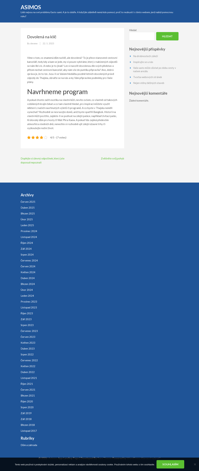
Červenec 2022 (29, 360)
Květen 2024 (28, 272)
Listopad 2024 (29, 236)
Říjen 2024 (27, 242)
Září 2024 (26, 248)
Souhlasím (170, 464)
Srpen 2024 (27, 254)
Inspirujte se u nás (143, 61)
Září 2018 (26, 418)
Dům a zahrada (29, 445)
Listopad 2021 (29, 377)
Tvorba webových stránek (147, 77)
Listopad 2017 (29, 430)
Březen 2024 (28, 283)
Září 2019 (26, 413)
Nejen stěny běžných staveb (148, 82)
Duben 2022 (28, 372)
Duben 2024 (28, 278)
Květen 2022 (28, 366)
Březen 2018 (28, 424)
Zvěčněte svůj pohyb (112, 158)
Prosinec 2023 (29, 301)
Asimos (31, 7)
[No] (194, 464)
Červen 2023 (28, 336)
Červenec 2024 (29, 260)
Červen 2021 (28, 389)
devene (33, 43)
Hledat (133, 30)
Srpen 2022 (27, 354)
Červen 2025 (28, 201)
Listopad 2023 (29, 307)
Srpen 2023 (27, 325)
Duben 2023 (28, 348)
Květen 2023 (28, 342)
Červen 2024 (28, 266)
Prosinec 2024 (29, 231)
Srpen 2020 (27, 407)
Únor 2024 (27, 289)
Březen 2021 (28, 395)
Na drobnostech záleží (145, 56)
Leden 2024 (27, 295)
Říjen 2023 (27, 313)
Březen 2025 (28, 213)
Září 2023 (26, 319)
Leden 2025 (27, 225)
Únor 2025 (27, 219)
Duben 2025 (28, 207)
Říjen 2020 (27, 401)
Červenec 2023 (29, 330)
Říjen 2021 (27, 383)
